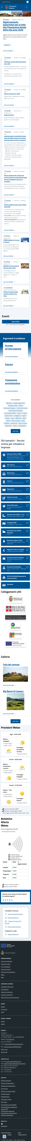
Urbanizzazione (22, 425)
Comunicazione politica (10, 413)
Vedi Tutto (15, 721)
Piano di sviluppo (16, 420)
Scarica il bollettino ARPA (10, 885)
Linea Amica (4, 1089)
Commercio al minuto (22, 408)
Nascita (8, 420)
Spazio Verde (14, 423)
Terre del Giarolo (5, 1094)
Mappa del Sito (22, 1135)
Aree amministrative (6, 961)
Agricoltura (9, 403)
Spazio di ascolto (9, 115)
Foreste (25, 413)
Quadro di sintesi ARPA (9, 887)
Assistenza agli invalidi (19, 403)
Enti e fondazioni (5, 967)
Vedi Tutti (15, 431)
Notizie (3, 1007)
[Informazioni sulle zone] (8, 831)
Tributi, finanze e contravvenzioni (10, 997)
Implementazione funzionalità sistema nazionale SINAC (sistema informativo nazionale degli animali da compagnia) (15, 138)
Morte (24, 418)
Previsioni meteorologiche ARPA (12, 811)
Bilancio (21, 405)
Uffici (2, 977)
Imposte (24, 415)
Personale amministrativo (8, 972)
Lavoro (12, 418)
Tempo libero (8, 425)
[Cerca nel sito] (26, 7)
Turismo (15, 425)
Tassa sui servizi (23, 423)
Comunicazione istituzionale (15, 410)
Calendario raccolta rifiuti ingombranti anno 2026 (15, 63)
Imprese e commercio (7, 995)
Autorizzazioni (5, 989)
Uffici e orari (4, 1049)
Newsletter (4, 1126)
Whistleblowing (5, 1097)
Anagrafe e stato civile (7, 987)
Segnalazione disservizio (7, 1111)
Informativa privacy (6, 1099)
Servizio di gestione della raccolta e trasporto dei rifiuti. (10, 294)
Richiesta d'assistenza (7, 1115)
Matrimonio (18, 418)
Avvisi (2, 1012)
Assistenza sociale (12, 405)
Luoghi (3, 1021)
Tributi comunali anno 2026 (12, 94)
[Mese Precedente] (3, 321)
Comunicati (4, 1009)
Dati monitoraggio (6, 1133)
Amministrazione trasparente (9, 1107)
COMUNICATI (9, 288)
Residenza (6, 423)
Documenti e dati (5, 964)
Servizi (19, 1133)
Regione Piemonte (6, 2)
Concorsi (19, 413)
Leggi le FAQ (4, 1109)
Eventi (3, 1024)
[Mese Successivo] (28, 321)
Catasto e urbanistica (7, 992)
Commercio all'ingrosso (9, 408)
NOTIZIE (7, 20)
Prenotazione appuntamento (9, 1113)
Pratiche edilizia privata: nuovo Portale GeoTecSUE (15, 206)
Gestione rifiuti (8, 415)
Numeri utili (4, 1052)
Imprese (7, 418)
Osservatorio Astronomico (8, 1086)
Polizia (23, 420)
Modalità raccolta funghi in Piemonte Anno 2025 (11, 267)
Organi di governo (6, 969)
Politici (3, 975)
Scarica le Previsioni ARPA (10, 809)
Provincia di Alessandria (7, 1083)
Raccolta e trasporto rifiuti (8, 1091)
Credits (9, 1135)
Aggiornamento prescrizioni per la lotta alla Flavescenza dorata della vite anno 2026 (14, 26)
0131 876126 (10, 1039)
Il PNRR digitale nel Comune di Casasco (11, 241)
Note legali (4, 1102)
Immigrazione (17, 415)
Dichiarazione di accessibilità (8, 1105)
